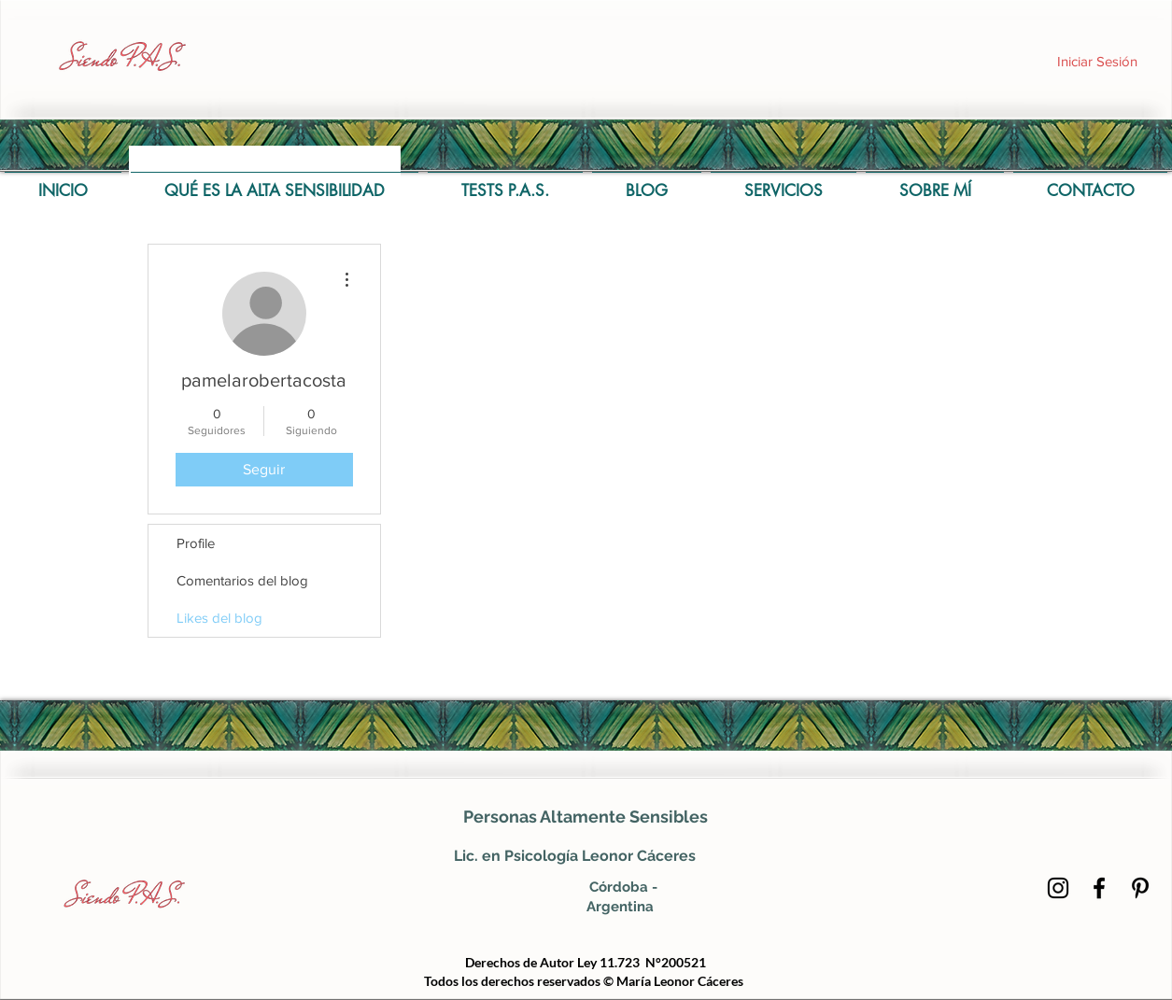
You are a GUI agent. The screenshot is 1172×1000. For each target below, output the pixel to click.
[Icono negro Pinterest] (1140, 888)
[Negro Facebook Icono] (1099, 888)
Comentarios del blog (242, 580)
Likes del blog (219, 618)
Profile (196, 543)
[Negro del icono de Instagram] (1058, 888)
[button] (505, 182)
